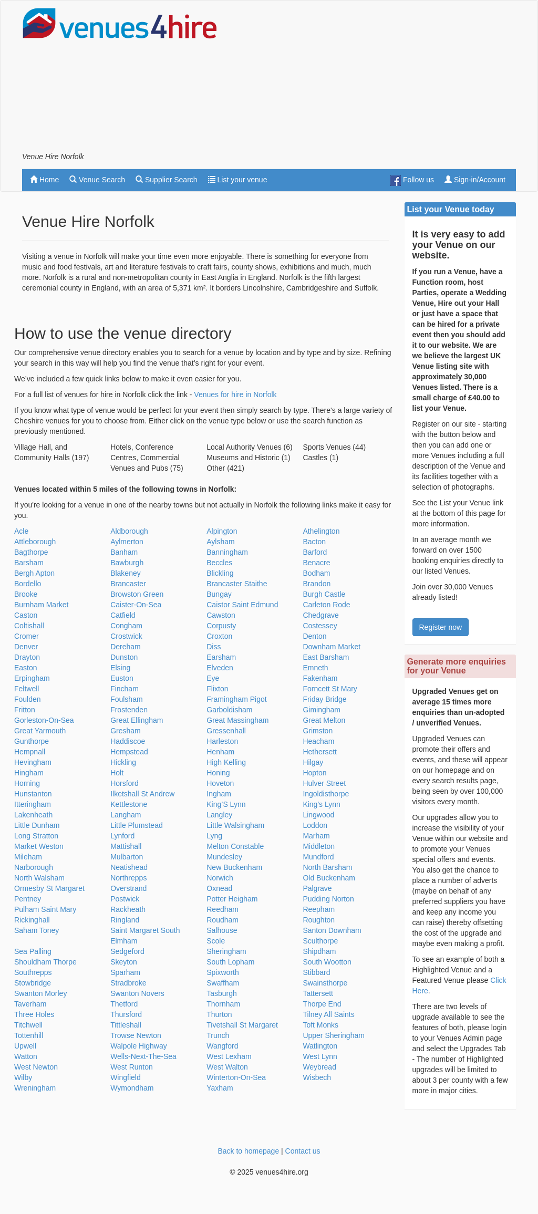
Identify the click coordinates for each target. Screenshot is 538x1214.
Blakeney (125, 573)
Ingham (218, 794)
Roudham (222, 920)
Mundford (318, 857)
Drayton (27, 657)
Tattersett (318, 993)
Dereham (125, 646)
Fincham (124, 688)
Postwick (124, 899)
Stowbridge (32, 983)
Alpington (221, 531)
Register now (440, 627)
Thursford (126, 1014)
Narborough (33, 867)
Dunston (124, 657)
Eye (212, 678)
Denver (26, 646)
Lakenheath (33, 815)
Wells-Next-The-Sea (143, 1056)
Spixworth (222, 972)
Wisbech (317, 1077)
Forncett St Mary (330, 688)
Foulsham (126, 699)
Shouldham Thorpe (45, 962)
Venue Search (97, 179)
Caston (25, 615)
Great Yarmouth (40, 731)
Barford (315, 552)
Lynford (122, 836)
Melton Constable (235, 846)
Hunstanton (33, 794)
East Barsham (326, 657)
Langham (125, 815)
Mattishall (125, 846)
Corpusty (221, 625)
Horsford (124, 783)
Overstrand (128, 888)
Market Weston (39, 846)
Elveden (219, 667)
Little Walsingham (235, 825)
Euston (121, 678)
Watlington (320, 1046)
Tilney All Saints (328, 1014)
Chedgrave (321, 615)
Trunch (217, 1035)
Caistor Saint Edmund (242, 604)
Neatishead (129, 867)
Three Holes (34, 1014)
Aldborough (129, 531)
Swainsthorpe (325, 983)
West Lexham (228, 1056)
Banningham (227, 552)
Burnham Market (41, 604)
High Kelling (226, 762)
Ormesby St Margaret (49, 888)
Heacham (318, 741)
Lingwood (318, 815)
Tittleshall (125, 1025)
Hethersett (320, 752)
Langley (219, 815)
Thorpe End (322, 1004)
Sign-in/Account (474, 179)
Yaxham (219, 1088)
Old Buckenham (329, 878)
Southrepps (33, 972)
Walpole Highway (138, 1046)
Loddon (315, 825)
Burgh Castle (324, 594)
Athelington (321, 531)
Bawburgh (126, 562)
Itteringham (32, 804)
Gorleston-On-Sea (44, 720)
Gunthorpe (31, 741)
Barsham (29, 562)
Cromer (26, 636)
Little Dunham (36, 825)
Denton (314, 636)
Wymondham (131, 1088)
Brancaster (128, 583)
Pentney (27, 899)
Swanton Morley (40, 993)
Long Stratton (36, 836)
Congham (126, 625)
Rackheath (128, 909)
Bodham (316, 573)
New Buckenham (234, 867)
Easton (25, 667)
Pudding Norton (328, 899)
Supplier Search (167, 179)
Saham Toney (36, 930)
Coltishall (29, 625)
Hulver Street (324, 783)
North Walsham (39, 878)
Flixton (217, 688)
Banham (124, 552)
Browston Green (136, 594)
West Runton (131, 1067)
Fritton (24, 709)
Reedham (222, 909)
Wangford (222, 1046)
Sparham (125, 972)
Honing (218, 773)
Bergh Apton (34, 573)
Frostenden (129, 709)
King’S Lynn (225, 804)
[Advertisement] (393, 79)
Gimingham (321, 709)
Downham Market (331, 646)
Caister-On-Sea (135, 604)
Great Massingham (237, 720)
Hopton (314, 773)
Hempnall (29, 752)
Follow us (412, 180)
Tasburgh (221, 993)
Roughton (319, 920)
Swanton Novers (137, 993)
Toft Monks (320, 1025)
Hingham (29, 773)
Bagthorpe (31, 552)
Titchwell (28, 1025)
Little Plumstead (136, 825)
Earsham (221, 657)
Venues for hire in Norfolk (235, 394)
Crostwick (126, 636)
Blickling (219, 573)
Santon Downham (332, 930)
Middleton (319, 846)
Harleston (222, 741)
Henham (220, 752)
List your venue (237, 179)
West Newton (36, 1067)
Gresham (125, 731)
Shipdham (319, 951)
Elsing (120, 667)
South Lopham (230, 962)
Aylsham (220, 541)
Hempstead (129, 752)
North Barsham (327, 867)
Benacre (316, 562)
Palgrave (317, 888)
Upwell (25, 1046)
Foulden (27, 699)
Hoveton (220, 783)
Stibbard (316, 972)
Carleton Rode (326, 604)
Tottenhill (28, 1035)
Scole (215, 941)
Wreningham (35, 1088)
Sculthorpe (320, 941)
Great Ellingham (136, 720)
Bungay (218, 594)
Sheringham (226, 951)
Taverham (30, 1004)
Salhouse (221, 930)
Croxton (219, 636)
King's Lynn (321, 804)
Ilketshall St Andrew (142, 794)
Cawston (220, 615)
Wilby (23, 1077)
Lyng (214, 836)
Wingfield (125, 1077)
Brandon (316, 583)
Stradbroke (128, 983)
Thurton (219, 1014)
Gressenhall (226, 731)
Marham (316, 836)
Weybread (319, 1067)
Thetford (124, 1004)
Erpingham (32, 678)
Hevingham (32, 762)
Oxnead (219, 888)
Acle (21, 531)
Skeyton (123, 962)
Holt (116, 773)
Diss (213, 646)
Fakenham (320, 678)
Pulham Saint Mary (45, 909)
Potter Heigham (231, 899)
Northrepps (128, 878)
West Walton (227, 1067)
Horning (27, 783)
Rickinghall (32, 920)
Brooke (25, 594)
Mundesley (224, 857)
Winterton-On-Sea (236, 1077)
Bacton (314, 541)
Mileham (28, 857)
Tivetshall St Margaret (242, 1025)
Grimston (318, 731)
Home (44, 179)
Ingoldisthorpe (326, 794)
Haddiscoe (127, 741)
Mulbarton (126, 857)
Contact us (302, 1151)
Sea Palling (32, 951)
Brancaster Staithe (236, 583)
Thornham (223, 1004)
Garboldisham (229, 709)
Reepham (319, 909)
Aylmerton (126, 541)
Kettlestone (128, 804)
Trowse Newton (135, 1035)
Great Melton (324, 720)
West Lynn (320, 1056)
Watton (25, 1056)
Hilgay (313, 762)
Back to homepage (248, 1151)
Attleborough (35, 541)
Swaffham (222, 983)
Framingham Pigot (236, 699)
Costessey (320, 625)
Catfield (122, 615)
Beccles (219, 562)
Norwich (219, 878)
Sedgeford (127, 951)
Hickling (123, 762)
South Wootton (327, 962)
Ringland (124, 920)
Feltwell (26, 688)
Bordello (27, 583)
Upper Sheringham (334, 1035)
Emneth (315, 667)
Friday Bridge (324, 699)
